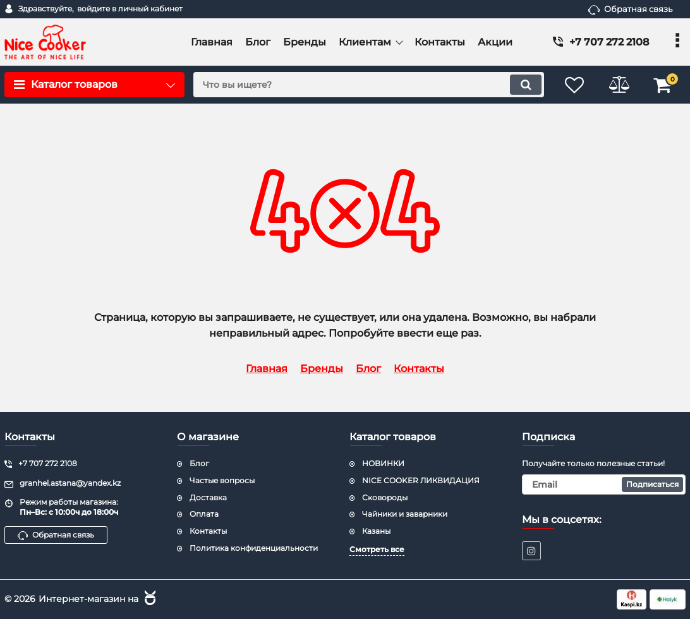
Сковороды (385, 497)
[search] (368, 84)
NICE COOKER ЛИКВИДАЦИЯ (421, 480)
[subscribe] (604, 484)
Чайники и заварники (404, 514)
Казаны (376, 531)
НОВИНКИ (383, 463)
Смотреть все (376, 549)
